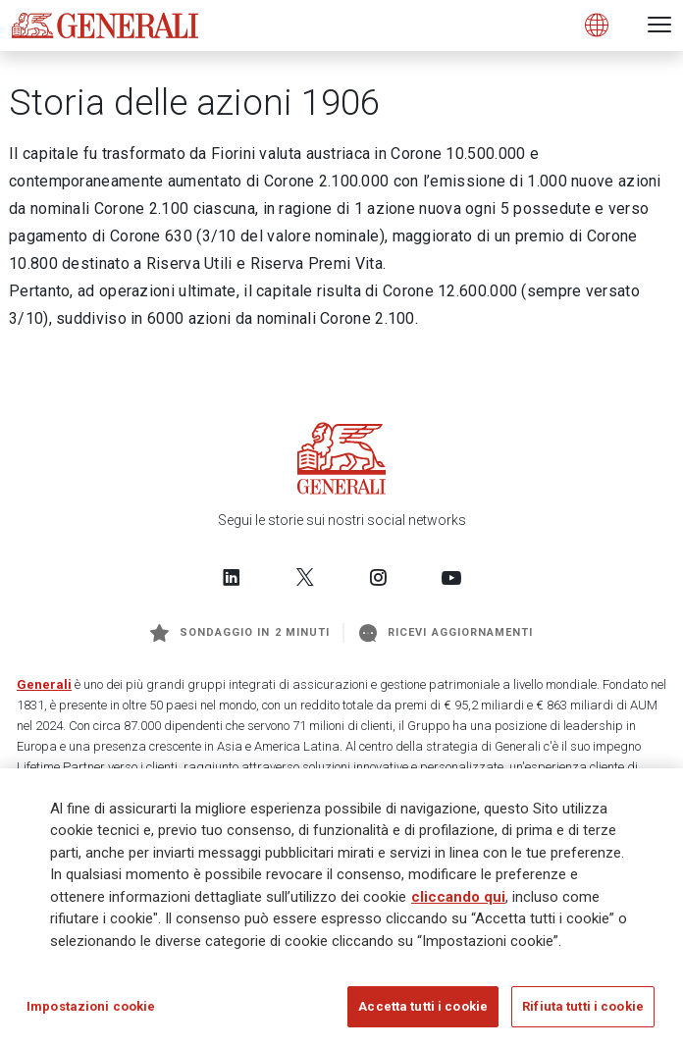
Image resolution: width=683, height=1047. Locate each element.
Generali (44, 684)
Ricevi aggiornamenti (446, 633)
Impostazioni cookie (90, 1006)
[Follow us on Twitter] (305, 577)
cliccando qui (458, 897)
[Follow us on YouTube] (451, 577)
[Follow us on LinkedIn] (231, 577)
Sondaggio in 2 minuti (240, 633)
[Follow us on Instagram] (378, 577)
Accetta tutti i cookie (423, 1006)
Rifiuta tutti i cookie (583, 1006)
